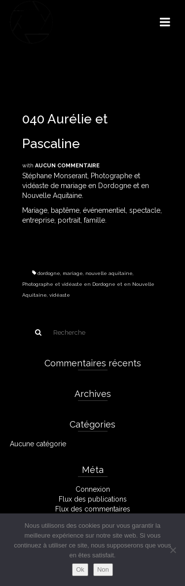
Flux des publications (93, 499)
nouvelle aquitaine (109, 273)
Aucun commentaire (67, 165)
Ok (80, 569)
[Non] (173, 550)
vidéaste (59, 295)
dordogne (48, 273)
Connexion (92, 489)
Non (103, 569)
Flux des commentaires (92, 509)
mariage (73, 273)
